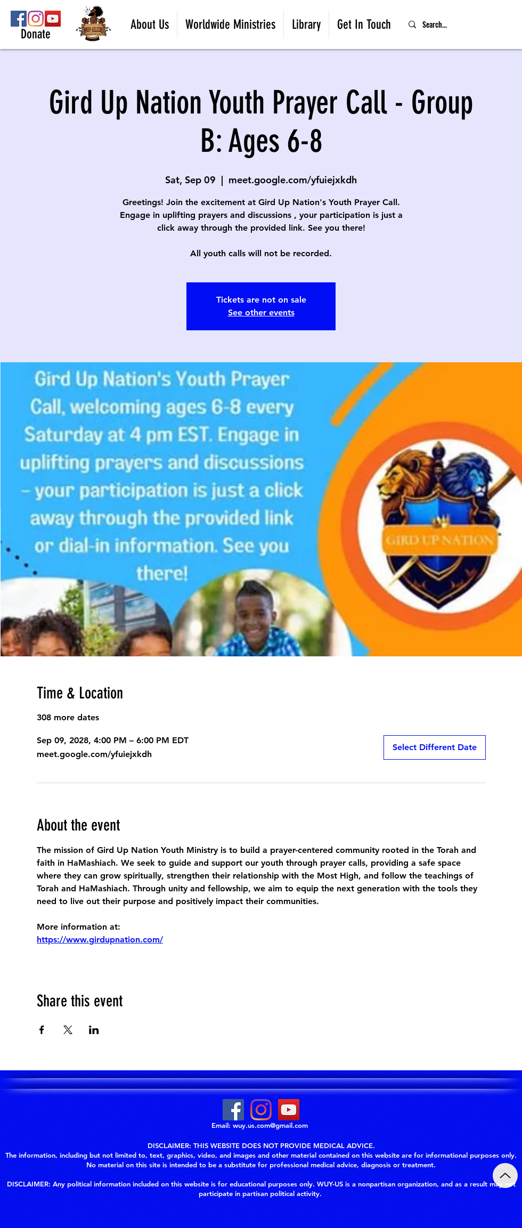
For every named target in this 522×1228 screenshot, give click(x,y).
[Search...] (461, 24)
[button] (150, 24)
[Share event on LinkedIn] (94, 1030)
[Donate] (36, 35)
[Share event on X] (68, 1030)
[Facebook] (19, 19)
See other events (261, 312)
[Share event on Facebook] (42, 1030)
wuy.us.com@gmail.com (270, 1125)
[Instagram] (36, 19)
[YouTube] (53, 19)
